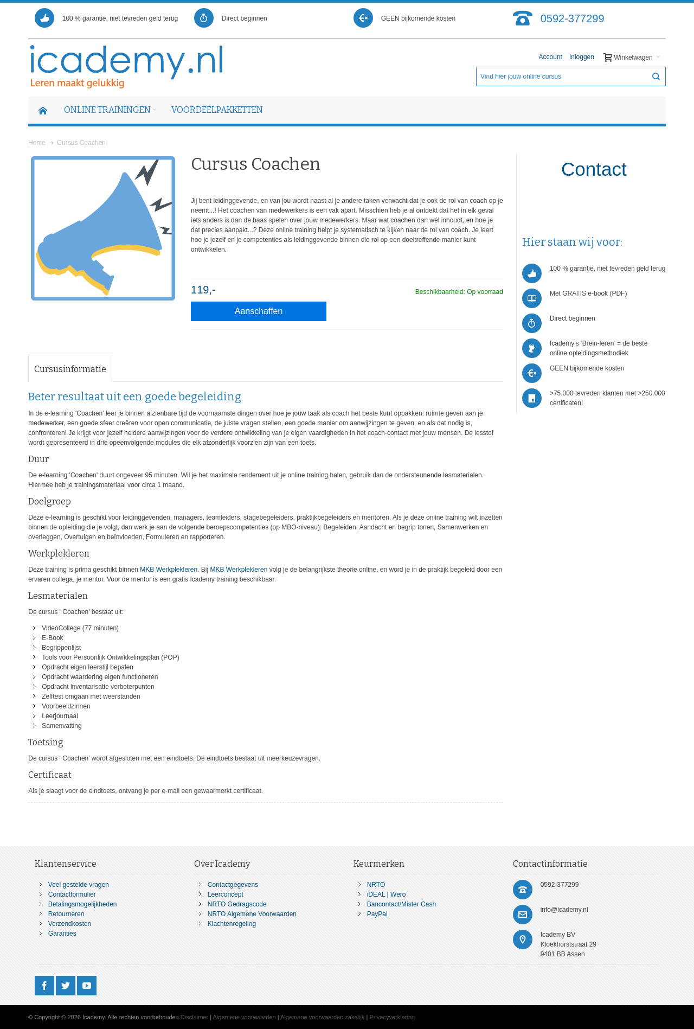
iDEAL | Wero (386, 894)
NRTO (376, 885)
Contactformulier (72, 894)
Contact (594, 169)
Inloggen (581, 57)
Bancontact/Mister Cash (401, 904)
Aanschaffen (259, 311)
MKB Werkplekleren (168, 569)
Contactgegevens (233, 885)
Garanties (62, 933)
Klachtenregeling (232, 924)
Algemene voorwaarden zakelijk (322, 1017)
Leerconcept (225, 894)
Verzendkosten (69, 924)
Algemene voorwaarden (244, 1017)
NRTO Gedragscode (237, 904)
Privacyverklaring (392, 1017)
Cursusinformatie (70, 369)
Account (550, 57)
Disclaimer (194, 1017)
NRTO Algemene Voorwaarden (252, 914)
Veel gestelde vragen (78, 885)
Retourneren (66, 914)
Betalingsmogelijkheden (82, 904)
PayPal (377, 914)
